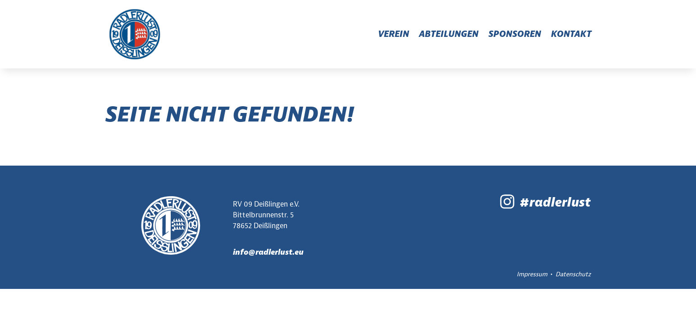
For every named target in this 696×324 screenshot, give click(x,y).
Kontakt (571, 34)
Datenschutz (573, 274)
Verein (393, 34)
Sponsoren (514, 34)
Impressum (532, 274)
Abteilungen (448, 34)
